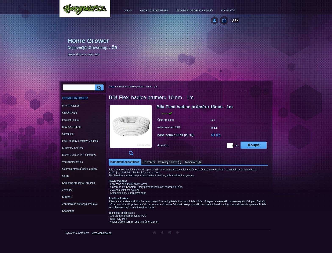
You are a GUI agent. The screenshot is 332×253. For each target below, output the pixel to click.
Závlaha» (67, 189)
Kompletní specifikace (124, 161)
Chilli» (65, 175)
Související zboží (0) (169, 162)
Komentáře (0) (193, 162)
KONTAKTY (228, 10)
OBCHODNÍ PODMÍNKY (154, 10)
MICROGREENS (72, 126)
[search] (98, 87)
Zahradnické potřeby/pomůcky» (80, 203)
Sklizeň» (67, 196)
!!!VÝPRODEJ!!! (71, 105)
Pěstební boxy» (71, 119)
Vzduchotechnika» (72, 161)
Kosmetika (68, 210)
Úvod (111, 86)
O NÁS (128, 10)
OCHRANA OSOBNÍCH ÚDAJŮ (195, 10)
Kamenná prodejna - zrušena (78, 182)
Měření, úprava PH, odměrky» (79, 154)
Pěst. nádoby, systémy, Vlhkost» (80, 140)
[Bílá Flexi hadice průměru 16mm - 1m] (131, 131)
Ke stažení (149, 162)
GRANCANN (69, 112)
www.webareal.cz (102, 233)
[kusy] (230, 145)
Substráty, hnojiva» (73, 147)
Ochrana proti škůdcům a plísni (79, 168)
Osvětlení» (68, 133)
